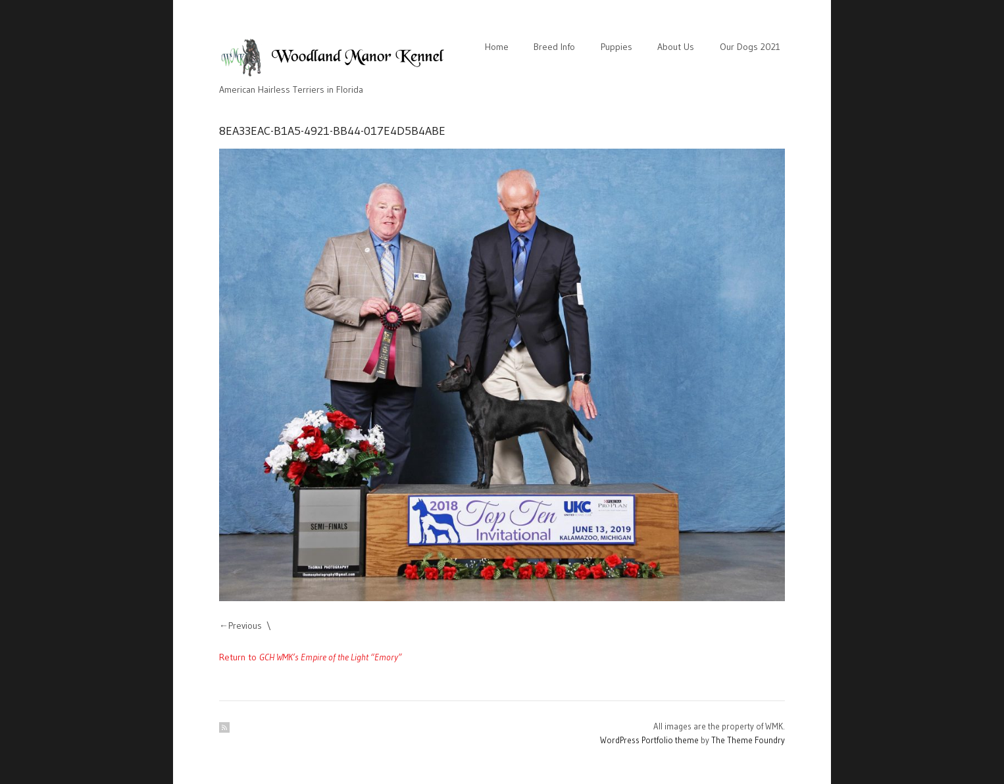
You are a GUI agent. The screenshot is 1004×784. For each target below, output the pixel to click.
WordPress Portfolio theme (649, 740)
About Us (675, 47)
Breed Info (554, 47)
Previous (245, 625)
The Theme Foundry (748, 740)
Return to (310, 657)
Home (497, 47)
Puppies (616, 47)
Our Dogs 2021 (750, 47)
